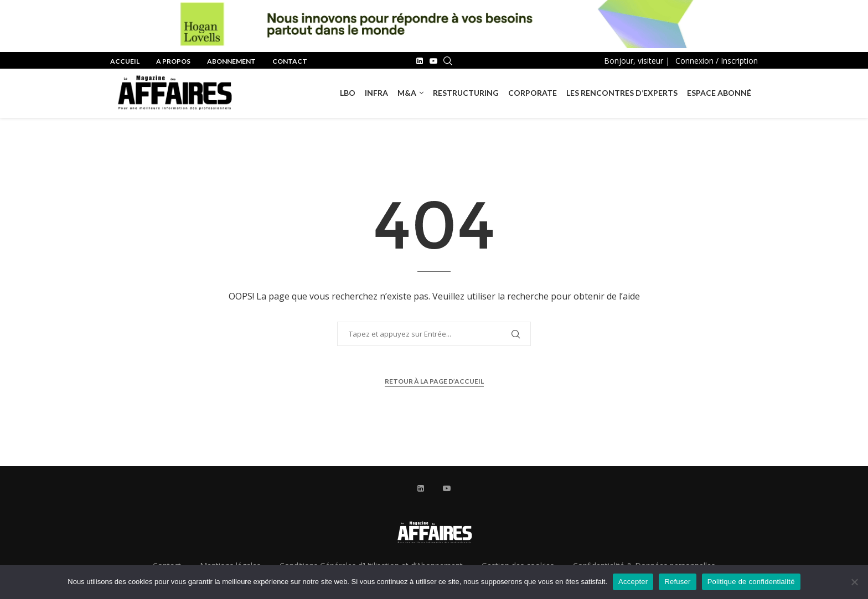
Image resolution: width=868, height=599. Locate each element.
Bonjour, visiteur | (637, 60)
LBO (347, 92)
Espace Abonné (719, 92)
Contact (289, 61)
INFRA (376, 92)
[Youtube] (433, 61)
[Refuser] (854, 581)
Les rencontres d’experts (622, 92)
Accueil (125, 61)
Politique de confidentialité (751, 581)
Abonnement (231, 61)
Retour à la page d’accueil (434, 381)
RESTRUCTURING (466, 92)
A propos (173, 61)
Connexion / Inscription (716, 60)
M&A (406, 92)
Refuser (677, 581)
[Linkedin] (419, 61)
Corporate (532, 92)
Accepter (633, 581)
